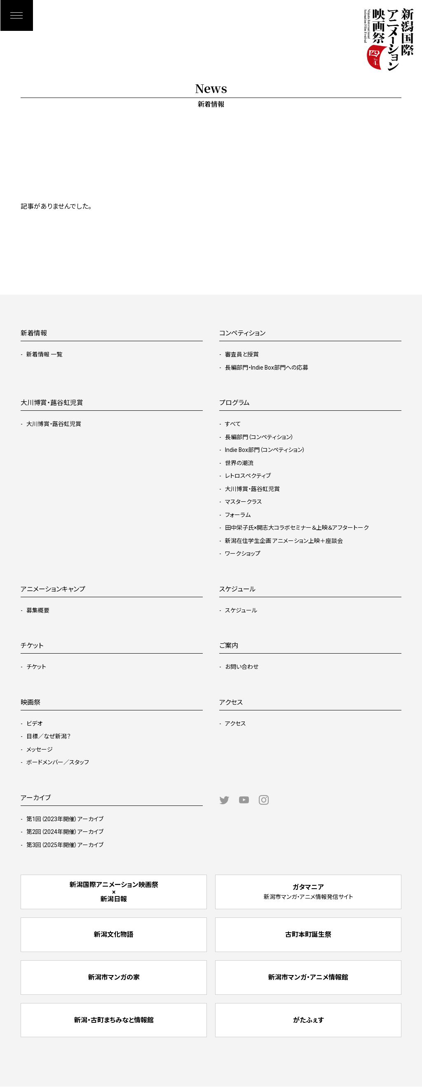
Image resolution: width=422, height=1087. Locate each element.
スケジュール (241, 610)
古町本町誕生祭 (308, 935)
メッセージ (39, 749)
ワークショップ (242, 553)
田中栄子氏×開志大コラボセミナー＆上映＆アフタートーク (297, 527)
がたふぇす (308, 1020)
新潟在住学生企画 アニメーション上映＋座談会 (284, 541)
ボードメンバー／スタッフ (57, 762)
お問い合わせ (241, 666)
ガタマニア (308, 891)
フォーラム (238, 515)
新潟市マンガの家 (114, 978)
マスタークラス (243, 501)
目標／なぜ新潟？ (48, 736)
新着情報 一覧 (44, 354)
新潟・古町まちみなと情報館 (114, 1020)
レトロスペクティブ (248, 476)
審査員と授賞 (242, 354)
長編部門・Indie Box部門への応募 (267, 367)
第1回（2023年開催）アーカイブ (64, 819)
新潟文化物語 (114, 935)
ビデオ (34, 723)
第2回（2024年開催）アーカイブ (64, 832)
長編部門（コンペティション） (259, 437)
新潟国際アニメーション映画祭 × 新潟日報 (114, 892)
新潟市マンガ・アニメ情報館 (308, 978)
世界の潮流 (239, 463)
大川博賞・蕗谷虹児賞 (53, 424)
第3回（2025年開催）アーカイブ (64, 845)
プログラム (234, 403)
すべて (233, 424)
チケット (36, 666)
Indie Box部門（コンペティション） (265, 450)
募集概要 (37, 610)
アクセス (235, 723)
